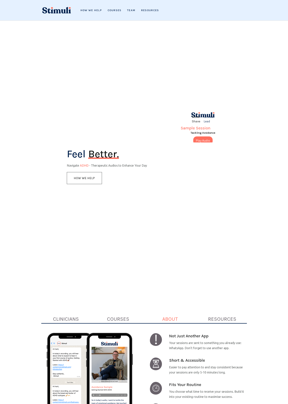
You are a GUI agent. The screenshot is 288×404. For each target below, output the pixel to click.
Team (131, 10)
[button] (150, 10)
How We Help (91, 10)
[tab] (66, 319)
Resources (150, 10)
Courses (114, 10)
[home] (56, 10)
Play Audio (203, 140)
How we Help (84, 178)
